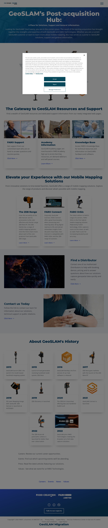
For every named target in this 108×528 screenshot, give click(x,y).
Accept (55, 79)
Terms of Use (39, 73)
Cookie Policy (29, 73)
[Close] (84, 55)
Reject (54, 84)
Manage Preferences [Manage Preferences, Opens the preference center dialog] (55, 89)
